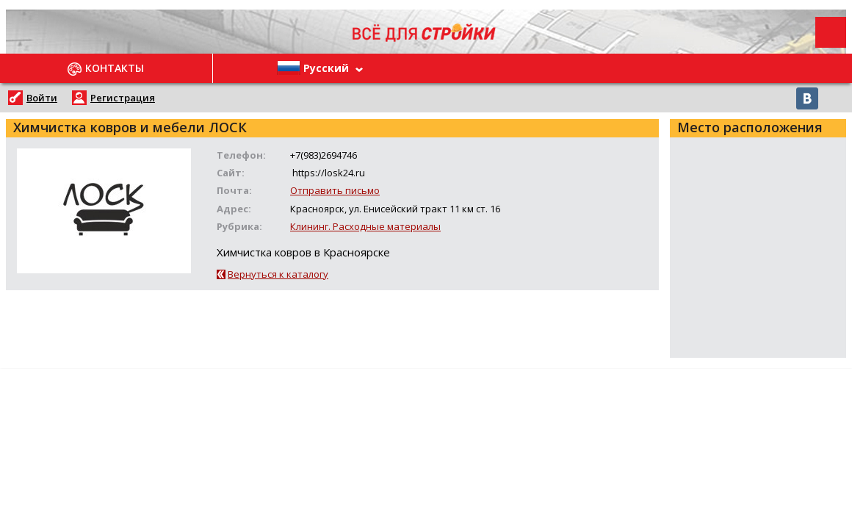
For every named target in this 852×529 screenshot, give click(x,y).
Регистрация (122, 97)
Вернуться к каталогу (278, 274)
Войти (41, 97)
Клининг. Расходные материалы (365, 226)
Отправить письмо (335, 190)
